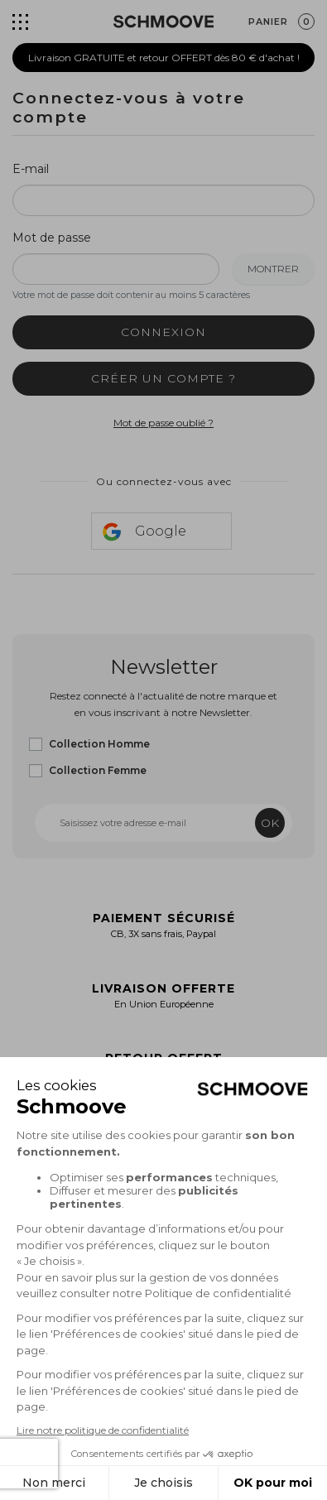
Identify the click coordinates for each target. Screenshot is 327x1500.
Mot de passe (51, 237)
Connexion (163, 332)
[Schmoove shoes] (163, 21)
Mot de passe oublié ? (163, 422)
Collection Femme (98, 770)
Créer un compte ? (163, 378)
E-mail (30, 168)
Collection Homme (99, 744)
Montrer (273, 268)
